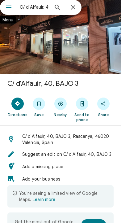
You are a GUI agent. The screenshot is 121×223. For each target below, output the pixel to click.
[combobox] (34, 7)
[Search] (57, 8)
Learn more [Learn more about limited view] (44, 199)
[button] (60, 139)
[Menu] (8, 8)
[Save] (39, 106)
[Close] (73, 7)
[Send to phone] (82, 109)
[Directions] (17, 106)
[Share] (103, 106)
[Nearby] (60, 106)
